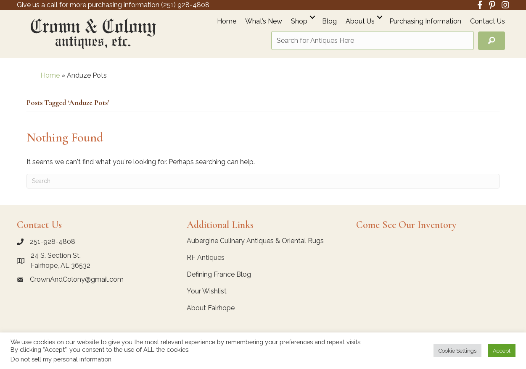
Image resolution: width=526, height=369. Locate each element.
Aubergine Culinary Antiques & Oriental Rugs (255, 241)
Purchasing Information (425, 21)
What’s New (263, 21)
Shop (299, 21)
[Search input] (372, 40)
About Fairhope (211, 308)
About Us (360, 21)
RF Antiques (206, 258)
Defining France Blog (219, 274)
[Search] (263, 181)
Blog (329, 21)
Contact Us (487, 21)
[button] (312, 17)
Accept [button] (501, 351)
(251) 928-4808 (185, 5)
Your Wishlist (207, 291)
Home (226, 21)
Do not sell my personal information (61, 359)
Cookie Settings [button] (457, 351)
